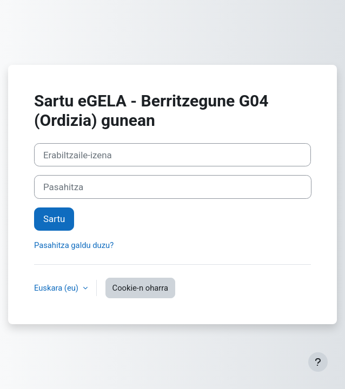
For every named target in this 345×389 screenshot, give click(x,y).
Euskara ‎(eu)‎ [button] (57, 288)
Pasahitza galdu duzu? (74, 245)
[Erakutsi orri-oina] (318, 362)
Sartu (54, 218)
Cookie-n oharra (140, 288)
